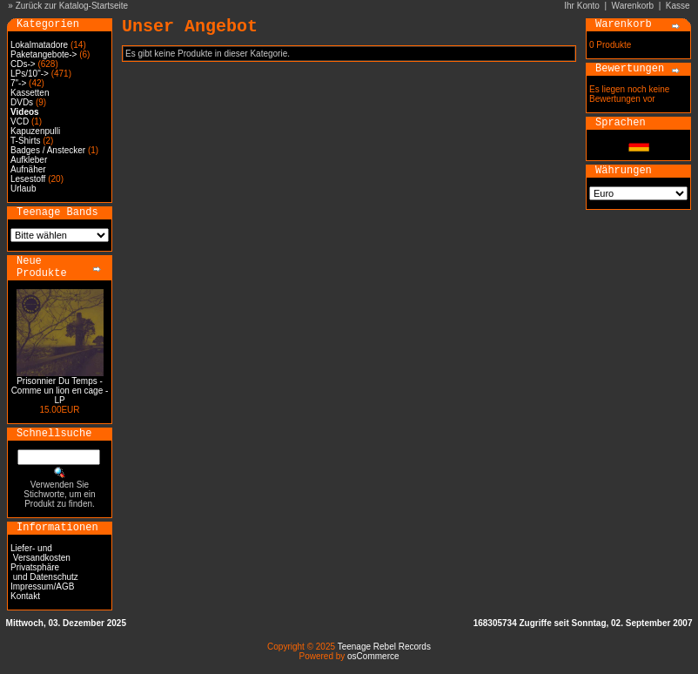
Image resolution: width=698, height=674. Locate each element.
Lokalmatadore (39, 45)
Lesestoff (27, 179)
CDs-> (23, 64)
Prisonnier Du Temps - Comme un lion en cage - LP (60, 390)
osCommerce (373, 656)
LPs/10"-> (29, 73)
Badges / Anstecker (47, 150)
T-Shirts (25, 140)
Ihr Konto (582, 5)
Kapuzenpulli (35, 131)
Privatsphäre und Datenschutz (44, 572)
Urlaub (23, 188)
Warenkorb (633, 5)
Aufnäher (28, 169)
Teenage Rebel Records (384, 646)
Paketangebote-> (43, 54)
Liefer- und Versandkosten (40, 553)
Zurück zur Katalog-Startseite (72, 5)
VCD (19, 121)
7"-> (18, 83)
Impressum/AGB (42, 586)
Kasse (678, 5)
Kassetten (29, 93)
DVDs (21, 102)
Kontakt (25, 596)
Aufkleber (28, 160)
